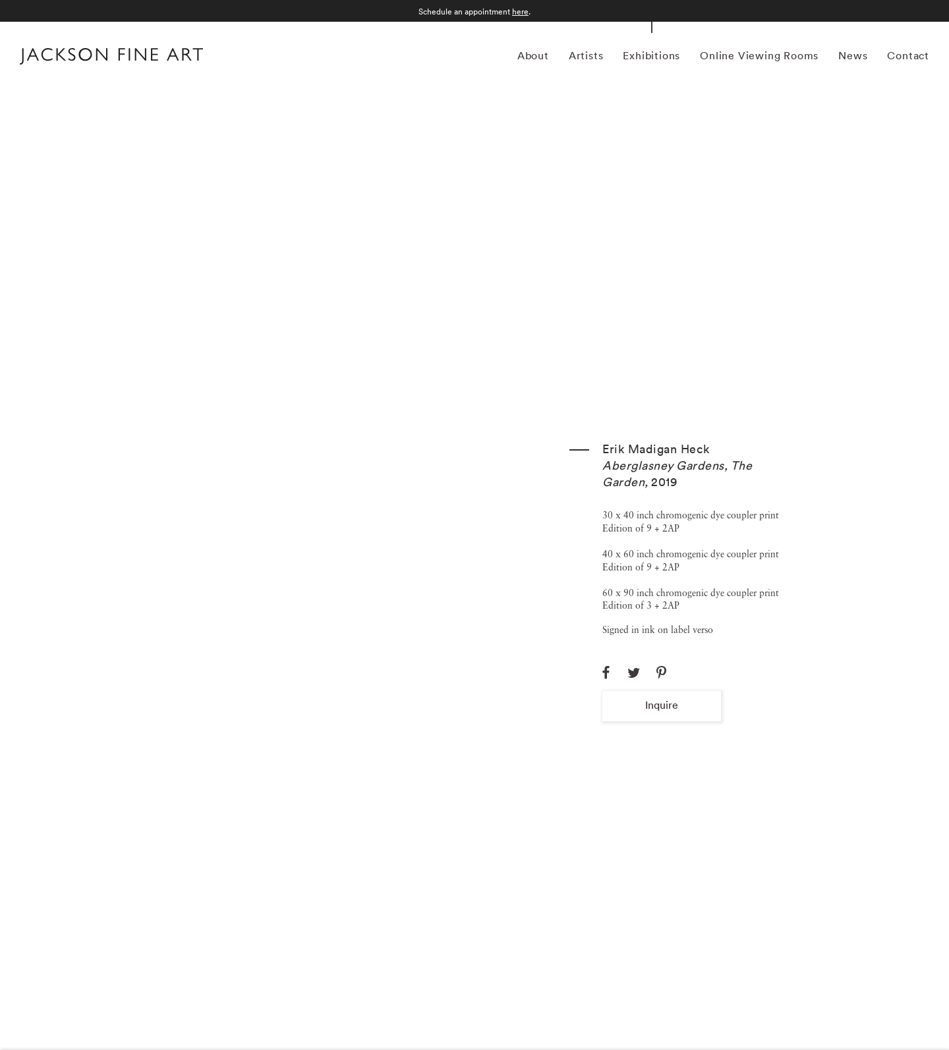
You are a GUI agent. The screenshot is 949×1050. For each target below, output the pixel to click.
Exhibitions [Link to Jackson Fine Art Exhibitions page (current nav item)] (651, 55)
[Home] (111, 58)
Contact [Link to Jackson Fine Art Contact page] (908, 55)
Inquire (661, 704)
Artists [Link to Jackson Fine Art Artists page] (586, 55)
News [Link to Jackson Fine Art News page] (852, 55)
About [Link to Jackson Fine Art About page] (533, 55)
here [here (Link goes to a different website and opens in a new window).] (520, 11)
